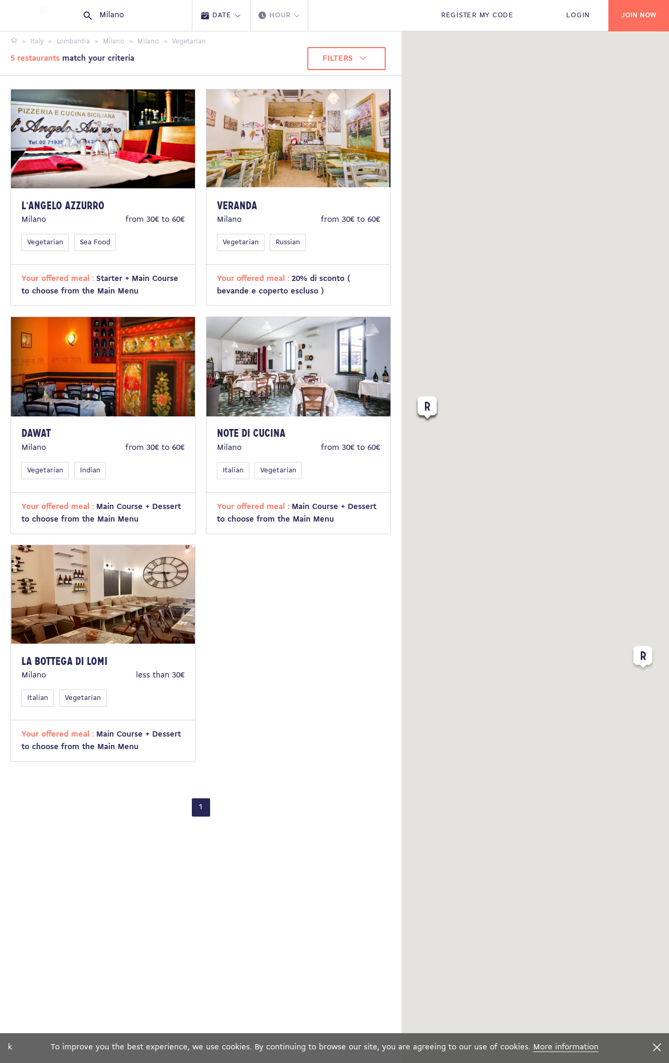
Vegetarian (45, 242)
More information (565, 1047)
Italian (233, 470)
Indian (90, 470)
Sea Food (95, 242)
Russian (287, 242)
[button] (642, 659)
